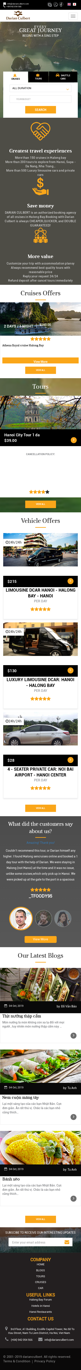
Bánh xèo (11, 1179)
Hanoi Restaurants (40, 1311)
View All (40, 370)
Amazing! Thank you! (41, 842)
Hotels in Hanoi (40, 1305)
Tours (40, 1276)
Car (40, 1288)
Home (40, 1264)
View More (40, 361)
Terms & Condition (16, 1361)
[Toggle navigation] (73, 16)
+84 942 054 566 (13, 7)
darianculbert (32, 1357)
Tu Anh (72, 1088)
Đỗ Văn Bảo (69, 1006)
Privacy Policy (44, 1361)
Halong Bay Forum (40, 1299)
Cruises (40, 1282)
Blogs (40, 1270)
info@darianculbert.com (18, 4)
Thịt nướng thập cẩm (21, 1016)
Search (40, 110)
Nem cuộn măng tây (20, 1097)
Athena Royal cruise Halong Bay (23, 345)
